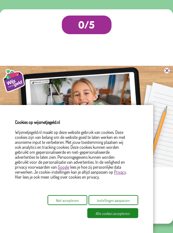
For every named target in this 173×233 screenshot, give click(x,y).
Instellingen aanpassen (113, 200)
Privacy (120, 172)
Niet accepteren (67, 200)
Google (63, 167)
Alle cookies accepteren (113, 213)
